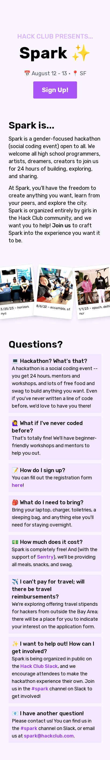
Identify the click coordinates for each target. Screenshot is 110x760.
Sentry (45, 557)
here (17, 485)
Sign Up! (55, 90)
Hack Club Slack (39, 666)
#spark (39, 689)
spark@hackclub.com (49, 736)
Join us (61, 225)
